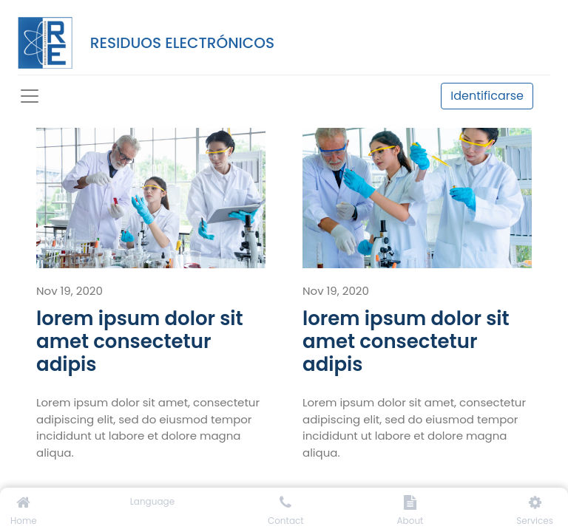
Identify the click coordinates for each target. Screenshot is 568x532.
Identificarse (487, 95)
